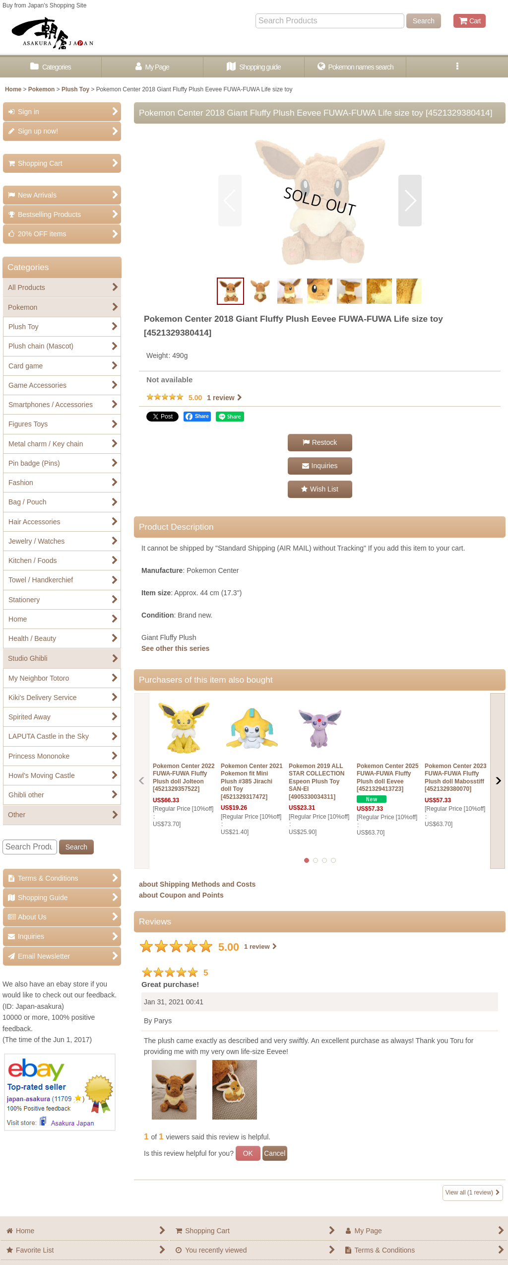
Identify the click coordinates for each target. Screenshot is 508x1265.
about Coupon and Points (181, 895)
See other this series (175, 648)
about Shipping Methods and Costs (197, 884)
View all (472, 1192)
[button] (457, 67)
